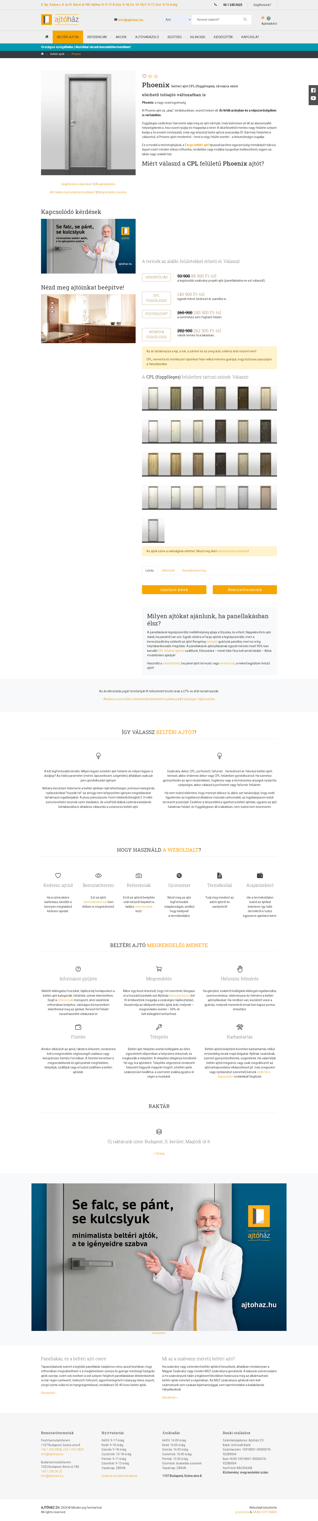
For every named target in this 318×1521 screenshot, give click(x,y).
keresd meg (228, 663)
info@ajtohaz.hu (130, 20)
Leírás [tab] (150, 570)
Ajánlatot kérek (174, 589)
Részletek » (49, 1393)
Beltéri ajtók (57, 54)
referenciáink (144, 906)
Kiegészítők (223, 37)
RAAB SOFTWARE (265, 1512)
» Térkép (159, 1153)
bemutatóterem (180, 995)
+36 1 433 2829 (73, 1449)
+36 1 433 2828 (51, 1449)
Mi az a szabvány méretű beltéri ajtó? (198, 1358)
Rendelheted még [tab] (194, 570)
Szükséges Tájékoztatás (198, 699)
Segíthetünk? (262, 5)
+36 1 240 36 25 (51, 1471)
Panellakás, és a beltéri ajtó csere (73, 1358)
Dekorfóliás (156, 277)
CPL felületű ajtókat (171, 650)
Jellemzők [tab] (168, 570)
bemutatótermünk (96, 902)
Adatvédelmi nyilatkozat (163, 699)
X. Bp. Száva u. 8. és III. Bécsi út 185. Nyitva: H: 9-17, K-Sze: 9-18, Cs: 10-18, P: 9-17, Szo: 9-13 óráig (109, 4)
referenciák (65, 1000)
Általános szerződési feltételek (124, 699)
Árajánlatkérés (105, 184)
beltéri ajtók (68, 37)
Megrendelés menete (112, 192)
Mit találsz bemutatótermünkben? (73, 192)
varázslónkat (171, 663)
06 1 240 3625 (232, 5)
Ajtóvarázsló (147, 37)
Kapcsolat (250, 37)
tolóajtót (212, 641)
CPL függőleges (156, 298)
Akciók (121, 37)
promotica (242, 1512)
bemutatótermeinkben (232, 551)
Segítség (175, 37)
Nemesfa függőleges (156, 334)
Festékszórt (156, 314)
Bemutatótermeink (245, 589)
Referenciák (97, 37)
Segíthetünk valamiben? (77, 184)
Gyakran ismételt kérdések (119, 1476)
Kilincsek (197, 37)
